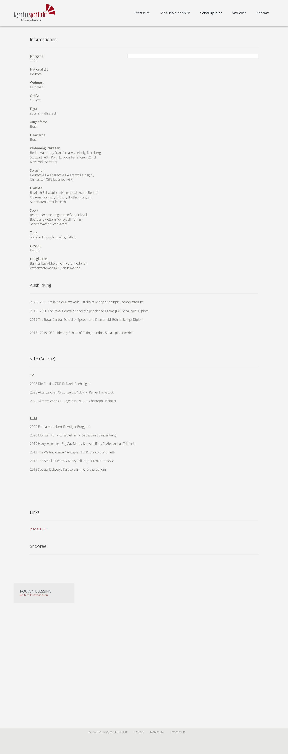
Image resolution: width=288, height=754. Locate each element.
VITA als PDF (38, 529)
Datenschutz (177, 732)
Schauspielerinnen (175, 13)
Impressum (156, 732)
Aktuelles (239, 13)
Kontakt (262, 13)
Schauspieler (211, 13)
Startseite (142, 13)
